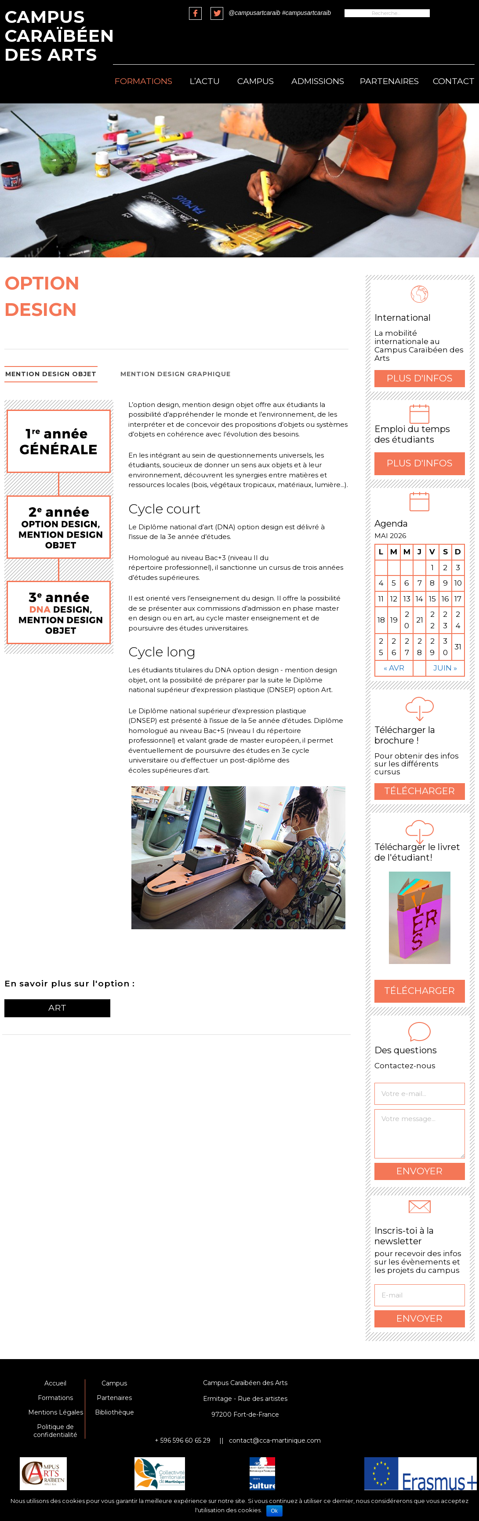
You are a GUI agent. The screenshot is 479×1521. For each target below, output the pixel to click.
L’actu (205, 81)
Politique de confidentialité (55, 1431)
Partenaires (389, 81)
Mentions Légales (55, 1412)
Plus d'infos (420, 378)
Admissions (317, 81)
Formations (143, 81)
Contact (454, 81)
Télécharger (419, 790)
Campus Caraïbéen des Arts (59, 35)
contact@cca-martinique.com (275, 1440)
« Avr (394, 667)
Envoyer (419, 1170)
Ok (274, 1511)
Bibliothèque (114, 1412)
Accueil (55, 1383)
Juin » (445, 667)
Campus (255, 81)
